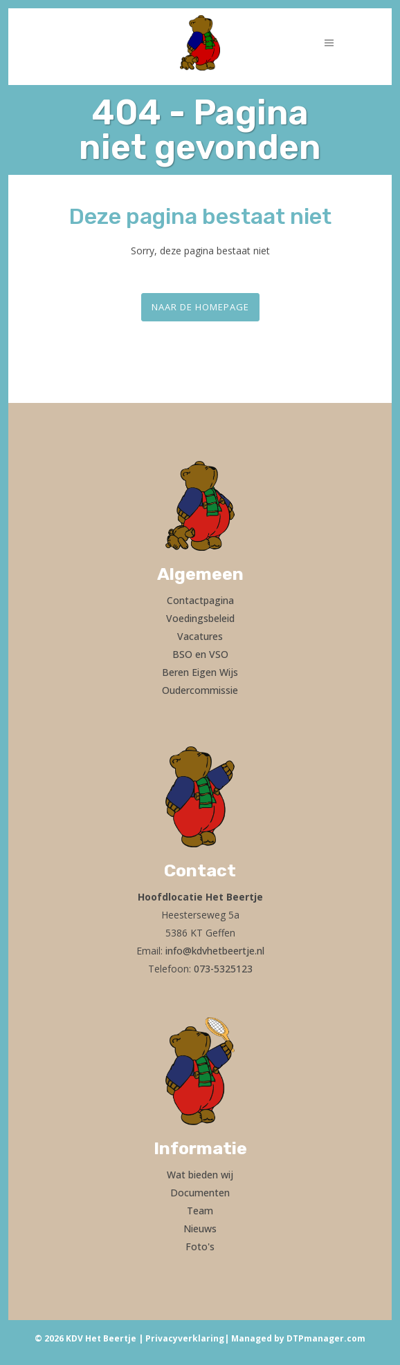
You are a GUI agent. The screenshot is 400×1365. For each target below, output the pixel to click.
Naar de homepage (200, 307)
